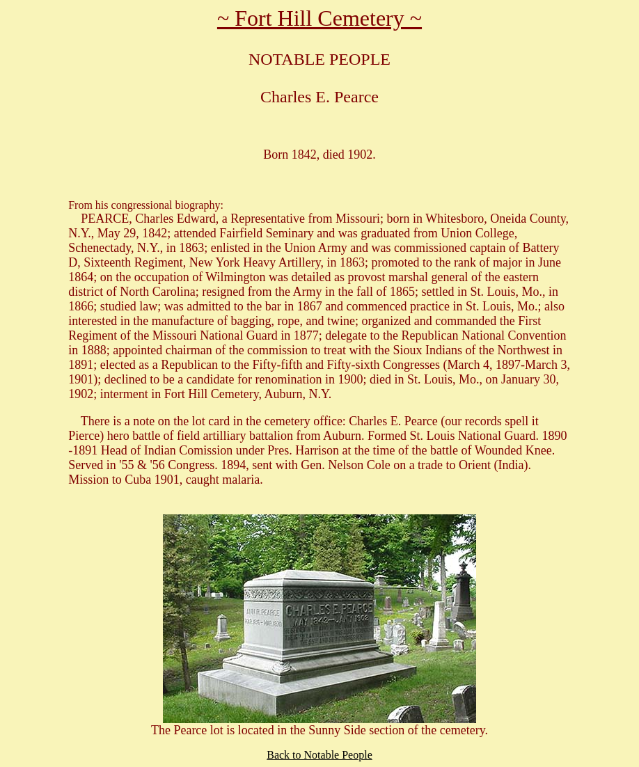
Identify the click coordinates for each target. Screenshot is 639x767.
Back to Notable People (319, 755)
